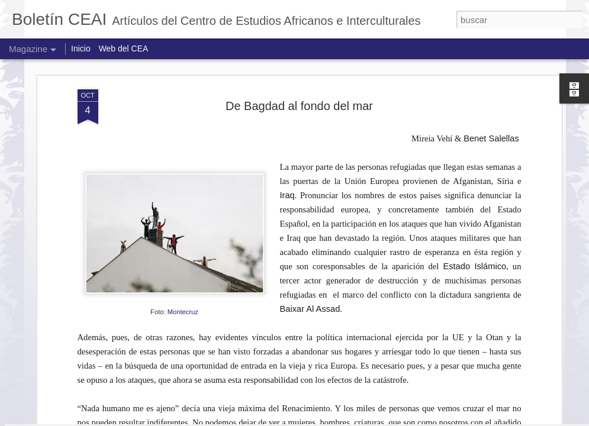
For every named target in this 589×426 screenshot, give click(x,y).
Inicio (81, 48)
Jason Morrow (344, 419)
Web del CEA (124, 48)
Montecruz (183, 149)
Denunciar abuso (480, 419)
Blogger (441, 419)
